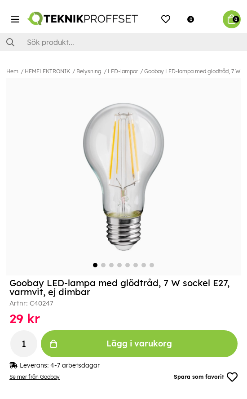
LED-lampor (123, 71)
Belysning (88, 71)
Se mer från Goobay (34, 376)
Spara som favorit (206, 377)
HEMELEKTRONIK (47, 71)
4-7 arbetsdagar (75, 365)
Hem (12, 71)
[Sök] (123, 42)
